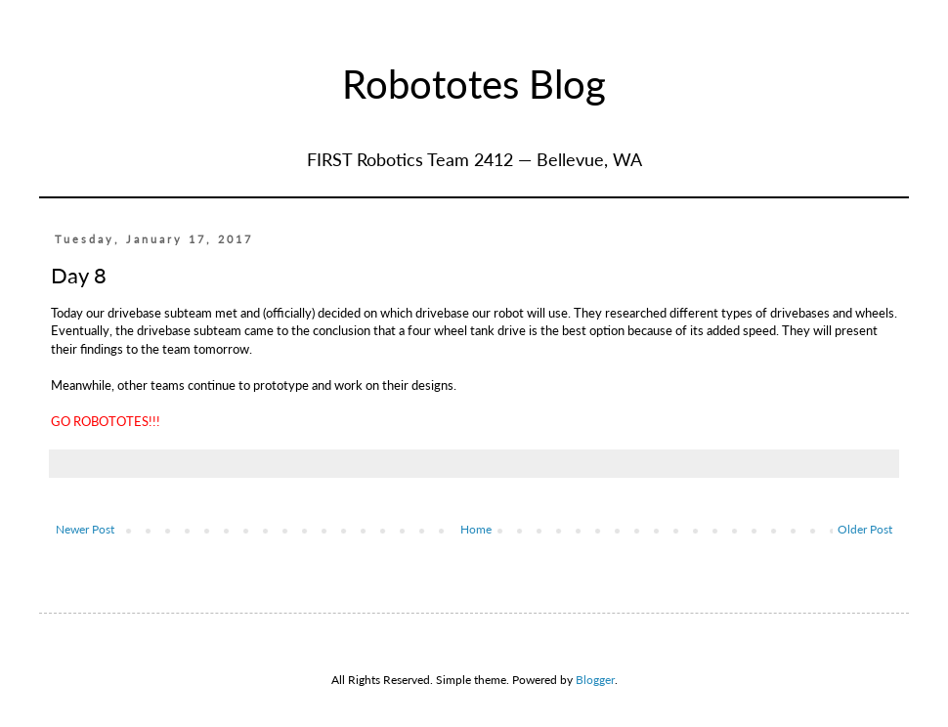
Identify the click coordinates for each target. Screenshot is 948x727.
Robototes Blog (474, 84)
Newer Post (85, 529)
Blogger (595, 679)
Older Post (865, 529)
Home (476, 529)
